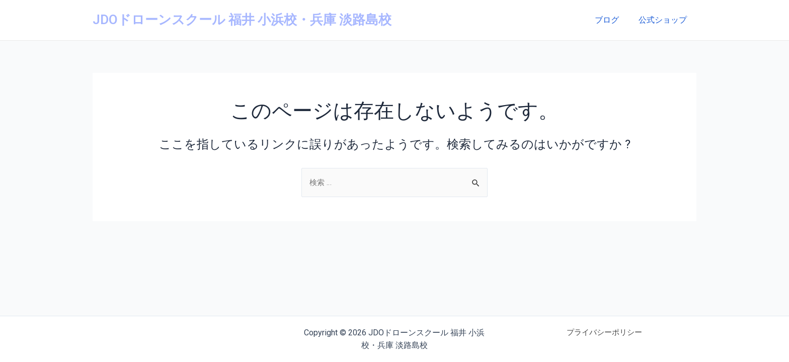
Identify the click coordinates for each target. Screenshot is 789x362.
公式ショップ (664, 20)
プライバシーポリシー (604, 332)
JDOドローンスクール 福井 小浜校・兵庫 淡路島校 (242, 19)
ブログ (612, 20)
